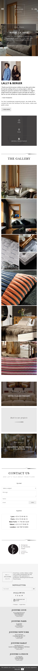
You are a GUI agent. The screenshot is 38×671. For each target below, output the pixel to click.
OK (22, 669)
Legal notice (22, 604)
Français (16, 604)
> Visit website (6, 97)
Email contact (19, 616)
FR (32, 9)
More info (17, 669)
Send (32, 502)
